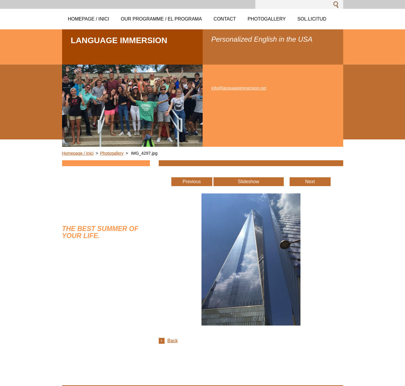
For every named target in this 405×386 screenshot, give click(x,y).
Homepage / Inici (78, 153)
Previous (191, 181)
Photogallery (112, 153)
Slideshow (248, 181)
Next (310, 181)
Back (173, 340)
